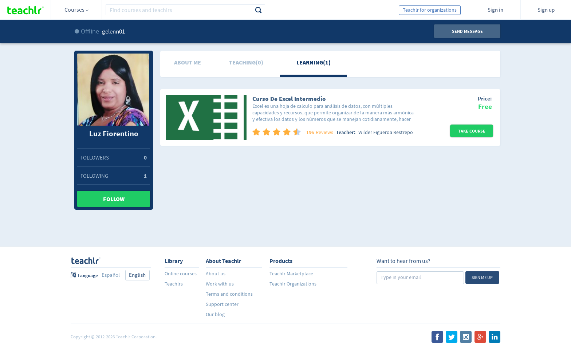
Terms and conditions (229, 294)
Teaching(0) (246, 62)
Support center (222, 304)
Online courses (181, 273)
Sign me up (482, 277)
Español (111, 274)
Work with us (220, 283)
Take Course (471, 131)
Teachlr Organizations (292, 283)
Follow (114, 198)
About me (187, 62)
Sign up (546, 9)
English (137, 274)
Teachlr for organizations (430, 10)
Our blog (215, 314)
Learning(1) (313, 62)
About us (215, 273)
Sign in (495, 9)
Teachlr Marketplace (291, 273)
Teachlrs (174, 283)
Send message (467, 31)
